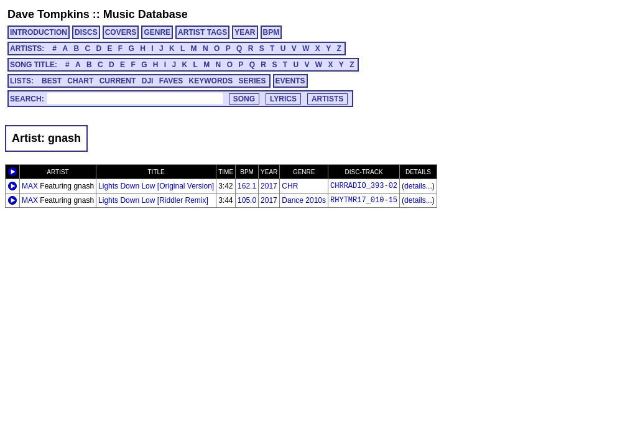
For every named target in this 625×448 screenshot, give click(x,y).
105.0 (247, 200)
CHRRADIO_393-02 (363, 186)
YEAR (244, 32)
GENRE (157, 32)
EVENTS (290, 81)
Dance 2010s (304, 200)
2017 (269, 186)
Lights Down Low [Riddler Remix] (153, 200)
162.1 (247, 186)
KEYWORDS (211, 81)
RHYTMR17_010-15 (363, 200)
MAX (30, 186)
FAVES (171, 81)
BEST (52, 81)
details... (418, 186)
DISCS (86, 32)
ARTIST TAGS (202, 32)
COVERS (121, 32)
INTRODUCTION (38, 32)
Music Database (145, 14)
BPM (271, 32)
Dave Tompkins (48, 14)
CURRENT (118, 81)
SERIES (252, 81)
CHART (80, 81)
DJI (148, 81)
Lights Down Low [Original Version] (156, 186)
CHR (290, 186)
